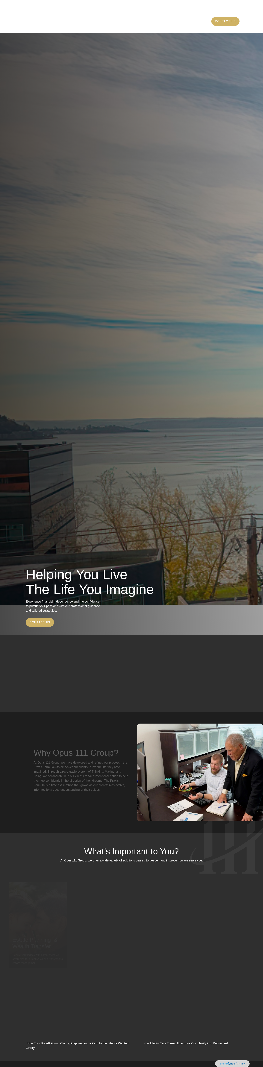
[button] (94, 11)
